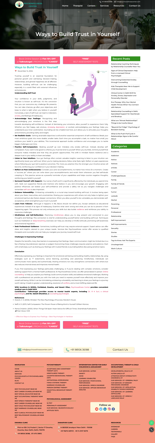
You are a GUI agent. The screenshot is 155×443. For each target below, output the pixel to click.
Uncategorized (117, 244)
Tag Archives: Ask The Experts (123, 240)
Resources (119, 6)
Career (114, 172)
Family (113, 180)
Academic (115, 151)
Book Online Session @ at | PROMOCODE (37, 60)
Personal (114, 208)
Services (104, 6)
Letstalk (114, 196)
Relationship (116, 216)
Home (65, 6)
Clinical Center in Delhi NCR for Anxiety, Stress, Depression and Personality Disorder (123, 95)
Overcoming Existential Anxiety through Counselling (123, 81)
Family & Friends (117, 184)
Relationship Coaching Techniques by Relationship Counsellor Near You (125, 65)
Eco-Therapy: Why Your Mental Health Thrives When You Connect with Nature (125, 104)
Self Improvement (118, 220)
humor (114, 192)
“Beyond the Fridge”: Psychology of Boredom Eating (125, 128)
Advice (114, 160)
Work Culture (116, 248)
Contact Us (134, 6)
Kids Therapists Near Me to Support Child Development (125, 87)
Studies (114, 236)
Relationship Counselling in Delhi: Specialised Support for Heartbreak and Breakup (125, 113)
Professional (116, 212)
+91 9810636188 (107, 2)
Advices (114, 164)
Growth (114, 188)
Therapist (78, 6)
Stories (114, 232)
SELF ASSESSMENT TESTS (85, 60)
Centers (91, 6)
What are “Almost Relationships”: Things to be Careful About (124, 122)
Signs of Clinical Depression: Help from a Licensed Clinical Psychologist (124, 73)
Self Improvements (119, 224)
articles (114, 168)
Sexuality (114, 228)
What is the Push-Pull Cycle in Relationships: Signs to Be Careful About (124, 136)
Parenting (115, 204)
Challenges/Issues (118, 176)
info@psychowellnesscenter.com (128, 2)
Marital (114, 200)
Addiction (115, 156)
